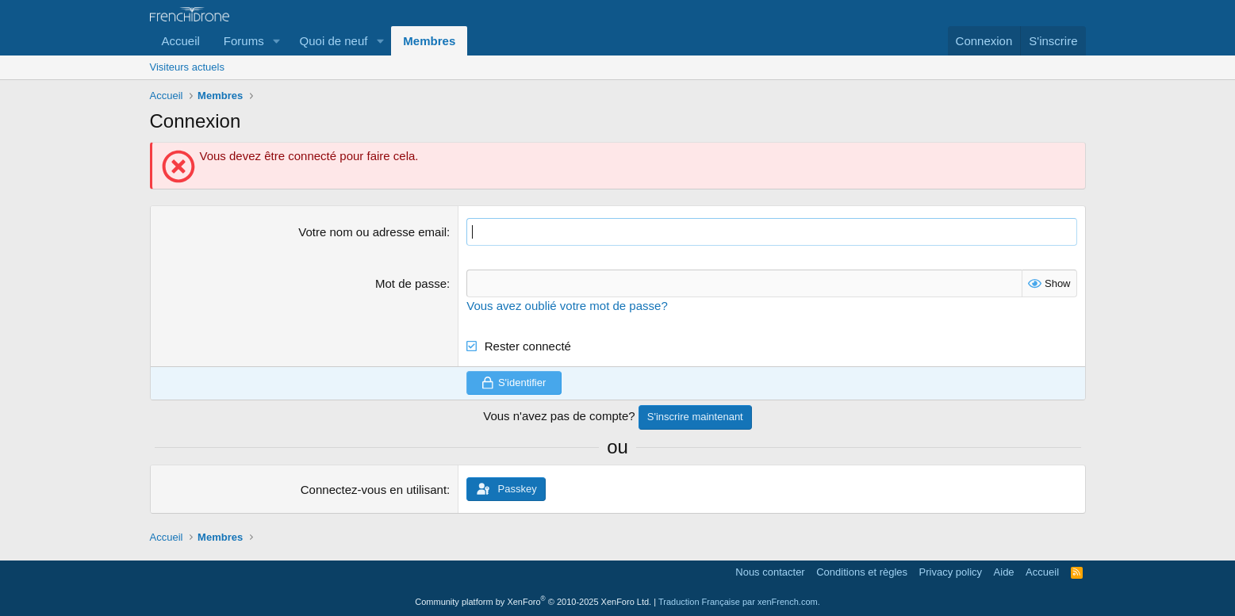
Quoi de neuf (334, 41)
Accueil (181, 41)
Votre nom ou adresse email (372, 232)
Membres (429, 41)
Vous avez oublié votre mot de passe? (567, 305)
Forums (244, 41)
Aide (1004, 572)
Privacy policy (950, 572)
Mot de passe (411, 283)
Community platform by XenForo (533, 601)
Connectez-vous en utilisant (374, 489)
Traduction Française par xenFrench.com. (739, 601)
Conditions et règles (861, 572)
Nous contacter (769, 572)
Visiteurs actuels (187, 67)
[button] (277, 40)
